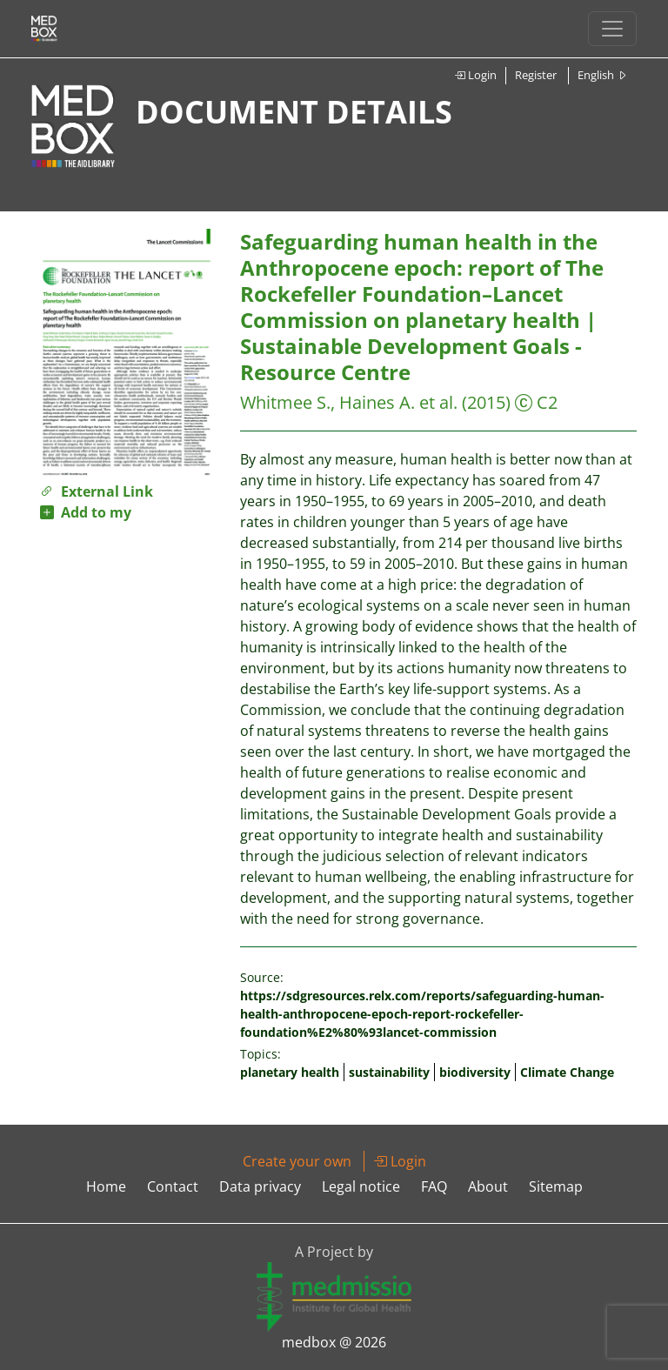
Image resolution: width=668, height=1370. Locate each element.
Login (475, 75)
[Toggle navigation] (612, 28)
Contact (172, 1186)
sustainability (389, 1072)
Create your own (297, 1161)
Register (536, 75)
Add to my (85, 512)
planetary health (289, 1072)
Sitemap (556, 1186)
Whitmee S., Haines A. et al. (349, 402)
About (488, 1186)
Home (106, 1186)
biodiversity (475, 1072)
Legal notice (361, 1186)
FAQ (434, 1186)
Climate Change (567, 1072)
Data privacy (260, 1186)
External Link (96, 491)
